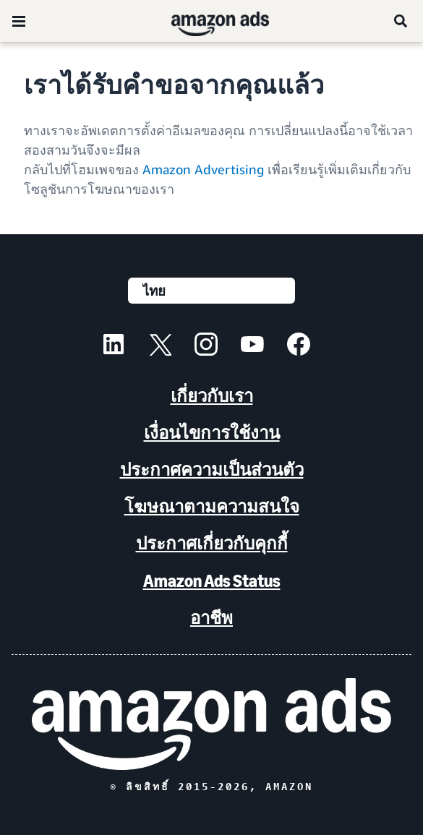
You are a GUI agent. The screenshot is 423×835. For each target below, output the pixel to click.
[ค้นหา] (401, 20)
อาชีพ (211, 617)
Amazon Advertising (203, 169)
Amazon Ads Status (212, 580)
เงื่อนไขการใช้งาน (212, 432)
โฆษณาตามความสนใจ (211, 506)
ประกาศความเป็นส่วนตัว (212, 469)
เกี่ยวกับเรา (212, 395)
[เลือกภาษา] (211, 291)
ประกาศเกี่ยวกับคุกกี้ (212, 543)
